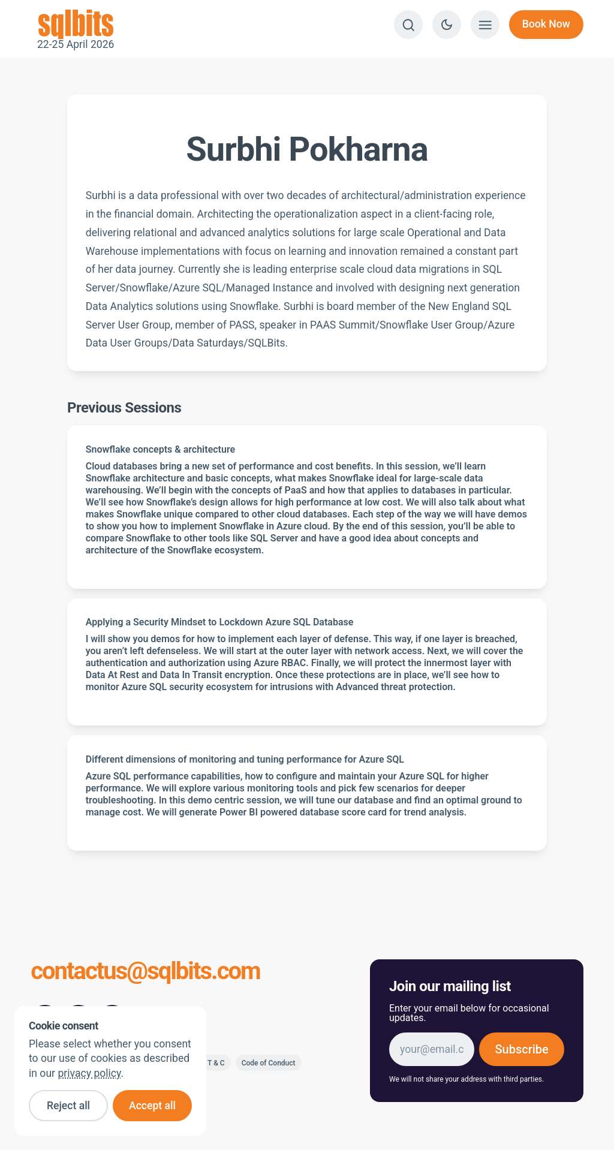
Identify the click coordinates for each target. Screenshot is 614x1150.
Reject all (68, 1106)
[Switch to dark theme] (446, 24)
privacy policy (89, 1073)
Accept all (152, 1106)
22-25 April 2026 (76, 25)
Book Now (546, 24)
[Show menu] (485, 24)
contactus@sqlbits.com (145, 972)
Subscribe (521, 1049)
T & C (216, 1063)
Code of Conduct (269, 1063)
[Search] (408, 24)
